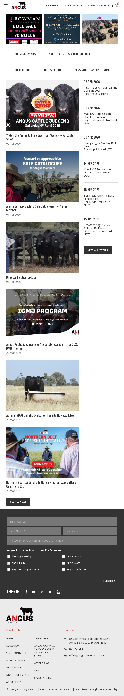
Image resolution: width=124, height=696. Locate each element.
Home (9, 638)
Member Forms (15, 660)
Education (13, 645)
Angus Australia (30, 689)
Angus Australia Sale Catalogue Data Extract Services (44, 650)
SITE (74, 5)
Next (121, 29)
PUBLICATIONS (21, 69)
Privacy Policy (66, 689)
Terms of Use (81, 689)
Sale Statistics (43, 677)
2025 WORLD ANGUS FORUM (91, 69)
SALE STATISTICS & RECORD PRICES (70, 53)
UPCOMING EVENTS (24, 53)
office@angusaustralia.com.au (87, 655)
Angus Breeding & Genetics (26, 569)
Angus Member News (78, 569)
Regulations (14, 667)
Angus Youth (73, 562)
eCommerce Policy (108, 689)
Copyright (93, 689)
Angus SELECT (14, 682)
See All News (18, 501)
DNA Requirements (17, 674)
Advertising (41, 663)
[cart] (117, 6)
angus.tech (41, 638)
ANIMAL (99, 5)
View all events (98, 250)
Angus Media (19, 562)
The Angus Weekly (21, 556)
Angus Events (74, 556)
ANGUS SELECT (52, 69)
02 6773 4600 (77, 649)
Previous (3, 29)
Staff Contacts (16, 653)
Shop (37, 670)
